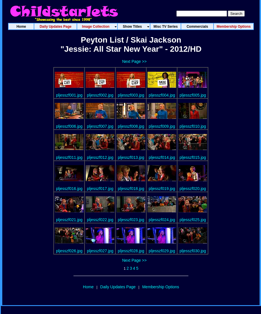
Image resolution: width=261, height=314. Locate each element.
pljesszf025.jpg (193, 219)
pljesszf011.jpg (69, 157)
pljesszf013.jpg (131, 157)
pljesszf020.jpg (193, 188)
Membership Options (160, 287)
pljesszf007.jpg (100, 126)
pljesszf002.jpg (100, 95)
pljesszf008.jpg (131, 126)
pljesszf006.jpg (69, 126)
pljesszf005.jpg (193, 95)
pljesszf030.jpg (193, 251)
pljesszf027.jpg (100, 251)
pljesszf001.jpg (69, 95)
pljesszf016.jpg (69, 188)
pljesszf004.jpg (162, 95)
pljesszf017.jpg (100, 188)
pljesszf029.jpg (162, 251)
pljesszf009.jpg (162, 126)
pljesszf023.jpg (131, 219)
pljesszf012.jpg (100, 157)
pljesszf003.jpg (131, 95)
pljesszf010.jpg (193, 126)
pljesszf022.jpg (100, 219)
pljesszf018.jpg (131, 188)
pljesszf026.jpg (69, 251)
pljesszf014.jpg (162, 157)
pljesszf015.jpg (193, 157)
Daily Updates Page (118, 287)
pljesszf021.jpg (69, 219)
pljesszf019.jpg (162, 188)
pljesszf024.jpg (162, 219)
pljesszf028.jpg (131, 251)
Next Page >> (134, 61)
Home (88, 287)
